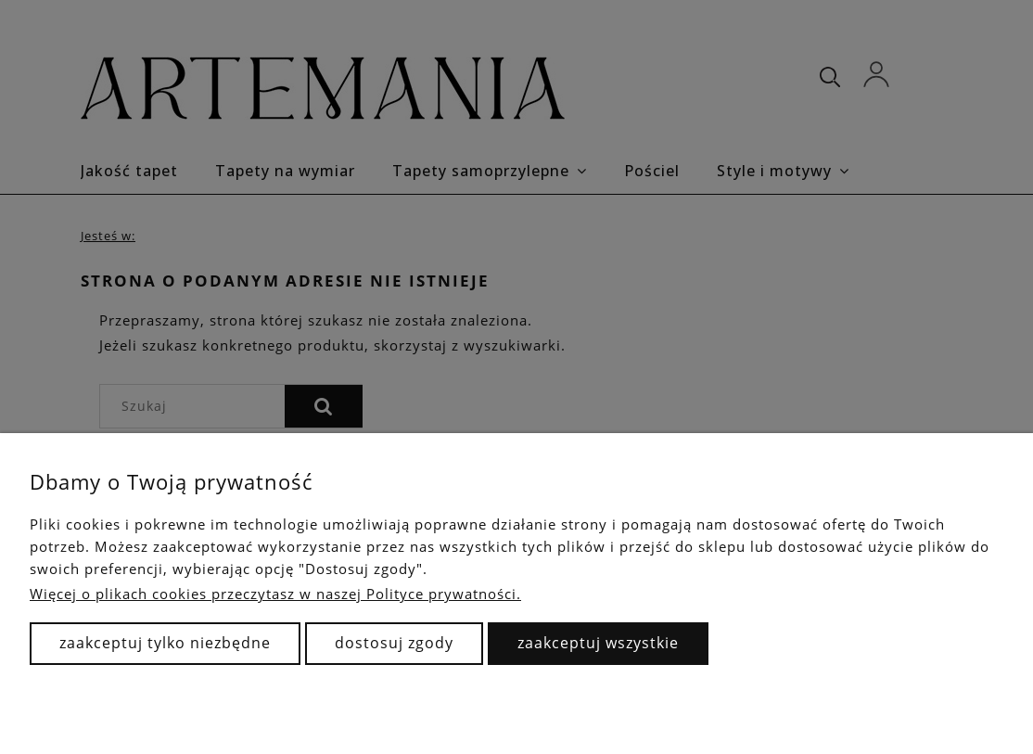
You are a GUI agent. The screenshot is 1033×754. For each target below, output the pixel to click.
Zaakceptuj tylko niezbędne (165, 643)
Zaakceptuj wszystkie (598, 643)
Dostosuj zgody (394, 643)
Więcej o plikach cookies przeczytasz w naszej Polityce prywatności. (275, 593)
